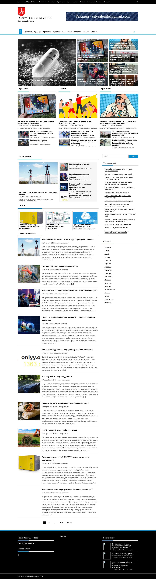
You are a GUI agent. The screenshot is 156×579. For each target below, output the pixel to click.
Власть (107, 257)
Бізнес (107, 250)
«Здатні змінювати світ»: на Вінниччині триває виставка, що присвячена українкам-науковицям (123, 564)
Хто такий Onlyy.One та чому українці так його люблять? (80, 195)
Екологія (108, 260)
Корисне (107, 2)
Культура (52, 2)
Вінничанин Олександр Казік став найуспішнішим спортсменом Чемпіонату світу (83, 133)
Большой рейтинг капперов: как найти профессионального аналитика (80, 186)
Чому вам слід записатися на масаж (118, 224)
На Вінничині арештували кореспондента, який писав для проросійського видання (122, 45)
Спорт (82, 2)
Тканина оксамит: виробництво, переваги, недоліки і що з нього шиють (120, 220)
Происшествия (72, 2)
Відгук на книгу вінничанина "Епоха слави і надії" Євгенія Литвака (92, 80)
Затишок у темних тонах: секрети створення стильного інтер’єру (117, 232)
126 (61, 523)
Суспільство (109, 299)
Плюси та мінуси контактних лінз (116, 228)
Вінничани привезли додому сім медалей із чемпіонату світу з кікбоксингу (84, 142)
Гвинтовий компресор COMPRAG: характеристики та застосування (31, 226)
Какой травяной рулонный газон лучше (59, 430)
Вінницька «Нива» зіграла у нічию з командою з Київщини (122, 554)
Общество (42, 2)
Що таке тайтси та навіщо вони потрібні (79, 165)
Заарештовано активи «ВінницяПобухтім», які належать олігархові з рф (123, 57)
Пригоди (108, 286)
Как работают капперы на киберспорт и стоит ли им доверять (79, 176)
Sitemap (63, 537)
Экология (90, 2)
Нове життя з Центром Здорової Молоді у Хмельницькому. (47, 80)
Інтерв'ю (108, 247)
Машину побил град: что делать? (57, 377)
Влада (107, 254)
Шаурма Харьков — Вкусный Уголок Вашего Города (65, 403)
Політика (108, 280)
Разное (98, 2)
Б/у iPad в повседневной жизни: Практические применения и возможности (90, 57)
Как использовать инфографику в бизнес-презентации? (55, 226)
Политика (108, 283)
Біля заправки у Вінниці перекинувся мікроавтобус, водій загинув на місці (121, 545)
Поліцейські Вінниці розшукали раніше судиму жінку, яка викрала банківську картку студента (123, 69)
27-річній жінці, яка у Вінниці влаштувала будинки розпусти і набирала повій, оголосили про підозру (122, 82)
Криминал (61, 2)
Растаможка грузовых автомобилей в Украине (39, 141)
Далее (69, 523)
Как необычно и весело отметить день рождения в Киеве (68, 239)
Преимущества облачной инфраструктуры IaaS (83, 225)
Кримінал (108, 267)
